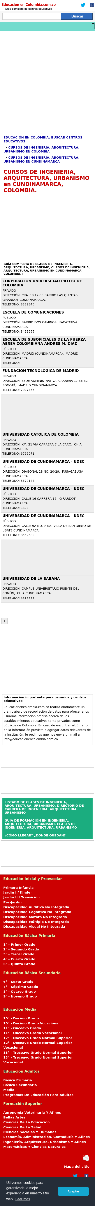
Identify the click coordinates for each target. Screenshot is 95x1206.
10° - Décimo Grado (21, 1018)
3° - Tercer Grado (18, 954)
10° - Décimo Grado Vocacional (31, 1023)
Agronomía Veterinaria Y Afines (32, 1113)
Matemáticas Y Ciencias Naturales (34, 1147)
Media (8, 1090)
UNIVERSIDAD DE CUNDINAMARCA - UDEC (43, 461)
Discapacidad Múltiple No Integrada (36, 922)
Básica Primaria (17, 1080)
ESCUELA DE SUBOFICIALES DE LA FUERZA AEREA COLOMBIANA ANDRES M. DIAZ (44, 341)
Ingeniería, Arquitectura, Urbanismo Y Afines (44, 1142)
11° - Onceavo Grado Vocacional (32, 1033)
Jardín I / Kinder (17, 892)
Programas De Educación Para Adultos (38, 1095)
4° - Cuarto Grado (19, 959)
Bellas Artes (14, 1117)
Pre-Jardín (12, 902)
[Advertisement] (47, 80)
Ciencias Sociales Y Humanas (29, 1132)
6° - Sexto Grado (18, 982)
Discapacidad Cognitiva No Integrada (37, 912)
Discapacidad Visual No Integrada (34, 927)
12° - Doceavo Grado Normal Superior (37, 1038)
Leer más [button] (22, 1199)
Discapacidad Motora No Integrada (35, 917)
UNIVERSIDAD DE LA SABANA (31, 579)
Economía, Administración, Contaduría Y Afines (46, 1137)
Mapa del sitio (77, 1167)
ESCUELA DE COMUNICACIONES (33, 312)
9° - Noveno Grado (20, 996)
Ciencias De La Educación (26, 1122)
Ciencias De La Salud (22, 1127)
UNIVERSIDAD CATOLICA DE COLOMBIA (40, 434)
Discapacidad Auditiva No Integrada (36, 907)
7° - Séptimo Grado (20, 987)
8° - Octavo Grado (19, 992)
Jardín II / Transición (21, 897)
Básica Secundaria (20, 1085)
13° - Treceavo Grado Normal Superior (38, 1053)
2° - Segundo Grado (21, 949)
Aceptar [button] (73, 1191)
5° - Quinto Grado (19, 964)
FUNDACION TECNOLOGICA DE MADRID (40, 371)
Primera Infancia (18, 888)
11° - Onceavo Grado (22, 1028)
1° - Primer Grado (19, 945)
